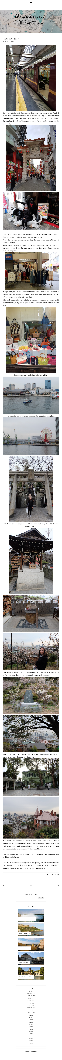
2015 (31, 1029)
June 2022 (32, 1000)
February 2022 (31, 1010)
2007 (31, 1043)
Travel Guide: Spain (26, 976)
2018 (31, 1022)
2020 (31, 1017)
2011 (31, 1038)
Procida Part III (24, 948)
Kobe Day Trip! (11, 39)
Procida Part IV (24, 933)
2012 (31, 1036)
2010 (31, 1040)
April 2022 (31, 1005)
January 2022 (31, 1012)
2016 (31, 1026)
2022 (31, 991)
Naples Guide (24, 962)
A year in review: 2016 (27, 919)
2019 (31, 1019)
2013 (31, 1033)
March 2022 (31, 1007)
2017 (31, 1024)
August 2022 (31, 993)
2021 (31, 1015)
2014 (31, 1031)
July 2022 (31, 998)
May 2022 (31, 1003)
